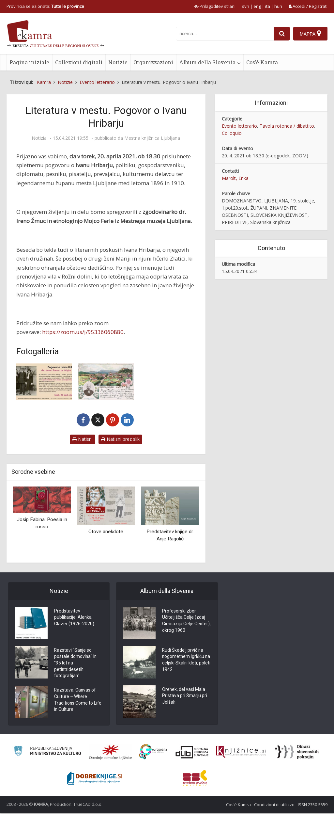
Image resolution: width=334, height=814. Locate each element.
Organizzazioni (153, 62)
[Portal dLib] (192, 752)
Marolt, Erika (235, 178)
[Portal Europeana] (153, 752)
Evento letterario (239, 126)
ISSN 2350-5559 (312, 805)
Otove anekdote (105, 532)
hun (278, 6)
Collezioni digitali (78, 62)
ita (267, 6)
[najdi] (282, 33)
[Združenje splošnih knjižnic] (195, 779)
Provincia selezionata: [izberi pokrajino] (45, 6)
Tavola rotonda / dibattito (287, 126)
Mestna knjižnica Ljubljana (152, 138)
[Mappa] (310, 33)
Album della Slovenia (207, 62)
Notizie (118, 62)
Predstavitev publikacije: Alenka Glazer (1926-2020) (74, 618)
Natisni (82, 439)
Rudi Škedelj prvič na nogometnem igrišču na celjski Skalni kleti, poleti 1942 (183, 660)
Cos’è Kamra (262, 62)
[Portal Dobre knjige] (94, 779)
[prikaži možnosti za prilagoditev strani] (214, 6)
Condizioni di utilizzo (274, 805)
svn (245, 6)
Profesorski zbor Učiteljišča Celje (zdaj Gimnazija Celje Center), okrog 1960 (183, 621)
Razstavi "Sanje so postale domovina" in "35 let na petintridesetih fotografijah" (75, 663)
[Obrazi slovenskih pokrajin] (297, 752)
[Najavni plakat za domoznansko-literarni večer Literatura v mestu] (44, 381)
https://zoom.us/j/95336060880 (83, 332)
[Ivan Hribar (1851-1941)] (106, 381)
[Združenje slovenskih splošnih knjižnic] (241, 752)
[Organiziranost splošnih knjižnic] (110, 752)
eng (257, 6)
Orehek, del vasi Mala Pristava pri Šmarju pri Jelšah (184, 696)
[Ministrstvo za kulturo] (47, 753)
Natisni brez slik (120, 439)
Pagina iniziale (29, 62)
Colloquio (232, 133)
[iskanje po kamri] (225, 33)
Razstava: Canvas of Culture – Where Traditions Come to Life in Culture (78, 701)
